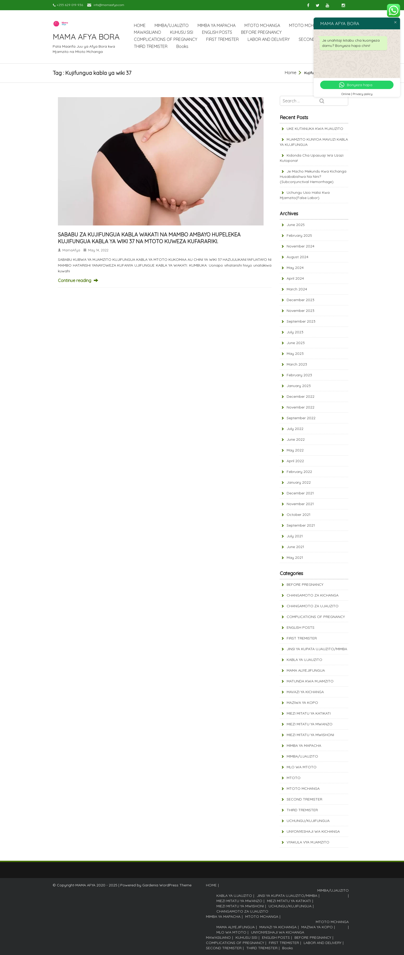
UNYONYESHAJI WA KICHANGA (313, 831)
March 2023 (297, 364)
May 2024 (295, 267)
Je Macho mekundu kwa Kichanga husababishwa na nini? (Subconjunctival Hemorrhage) (313, 176)
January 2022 (299, 482)
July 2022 (295, 428)
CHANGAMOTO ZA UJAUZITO (313, 606)
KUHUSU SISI (181, 32)
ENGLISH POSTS (217, 32)
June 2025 (296, 224)
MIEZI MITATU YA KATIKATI (309, 713)
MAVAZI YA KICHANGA (305, 691)
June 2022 (296, 439)
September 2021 (301, 525)
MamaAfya (71, 250)
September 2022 (301, 418)
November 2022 (300, 407)
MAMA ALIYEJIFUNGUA (306, 670)
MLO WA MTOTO (301, 767)
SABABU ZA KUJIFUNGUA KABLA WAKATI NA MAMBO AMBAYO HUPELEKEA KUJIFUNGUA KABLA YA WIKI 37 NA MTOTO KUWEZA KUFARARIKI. (149, 238)
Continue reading (74, 280)
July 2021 (295, 536)
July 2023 (295, 332)
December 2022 (300, 396)
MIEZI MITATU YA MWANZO (309, 724)
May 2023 (295, 353)
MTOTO (294, 777)
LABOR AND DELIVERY (269, 39)
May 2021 (295, 557)
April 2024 (295, 278)
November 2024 (300, 246)
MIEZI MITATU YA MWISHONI (310, 734)
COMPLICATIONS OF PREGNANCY (165, 39)
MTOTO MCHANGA (262, 25)
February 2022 (299, 471)
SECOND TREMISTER (304, 799)
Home (290, 72)
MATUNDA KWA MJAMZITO (310, 681)
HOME (140, 25)
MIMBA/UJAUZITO (172, 25)
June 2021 (295, 546)
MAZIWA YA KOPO (302, 702)
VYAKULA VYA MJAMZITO (308, 842)
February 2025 (299, 235)
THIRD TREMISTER (150, 46)
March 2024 (297, 289)
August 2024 (297, 257)
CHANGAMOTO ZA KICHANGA (313, 595)
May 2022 (295, 450)
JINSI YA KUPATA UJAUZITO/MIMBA (317, 649)
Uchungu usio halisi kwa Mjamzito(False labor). (305, 195)
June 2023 (296, 342)
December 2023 (300, 299)
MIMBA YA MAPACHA (217, 25)
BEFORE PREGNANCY (261, 32)
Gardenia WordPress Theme (167, 885)
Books (182, 46)
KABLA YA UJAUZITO (304, 659)
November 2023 (300, 310)
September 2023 (301, 321)
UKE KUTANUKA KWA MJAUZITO (315, 128)
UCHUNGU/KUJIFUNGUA (308, 820)
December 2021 (300, 493)
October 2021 (298, 514)
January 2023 (299, 385)
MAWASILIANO (147, 32)
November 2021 (300, 503)
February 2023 (299, 375)
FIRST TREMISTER (222, 39)
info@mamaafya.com (109, 5)
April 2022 (295, 461)
